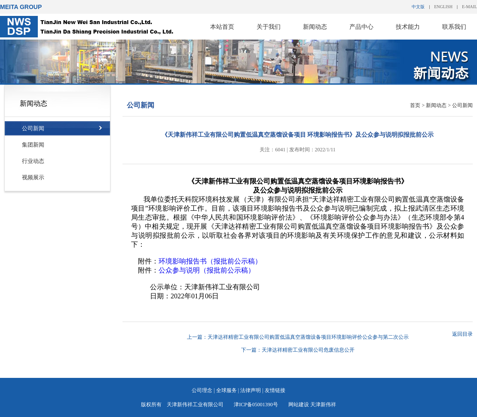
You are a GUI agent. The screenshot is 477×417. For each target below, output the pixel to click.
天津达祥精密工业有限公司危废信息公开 (308, 350)
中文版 (418, 6)
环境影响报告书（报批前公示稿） (210, 261)
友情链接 (275, 390)
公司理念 (202, 390)
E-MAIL (469, 6)
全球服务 (226, 390)
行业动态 (33, 161)
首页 (415, 105)
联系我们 (454, 26)
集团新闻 (33, 144)
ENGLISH (443, 6)
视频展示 (33, 177)
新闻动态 (315, 26)
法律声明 (250, 390)
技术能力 (408, 26)
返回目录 (462, 334)
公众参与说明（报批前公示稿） (207, 270)
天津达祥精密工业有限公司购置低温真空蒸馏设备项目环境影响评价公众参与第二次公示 (308, 337)
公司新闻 (33, 128)
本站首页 (222, 26)
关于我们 (269, 26)
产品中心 (361, 26)
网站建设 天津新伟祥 (312, 405)
